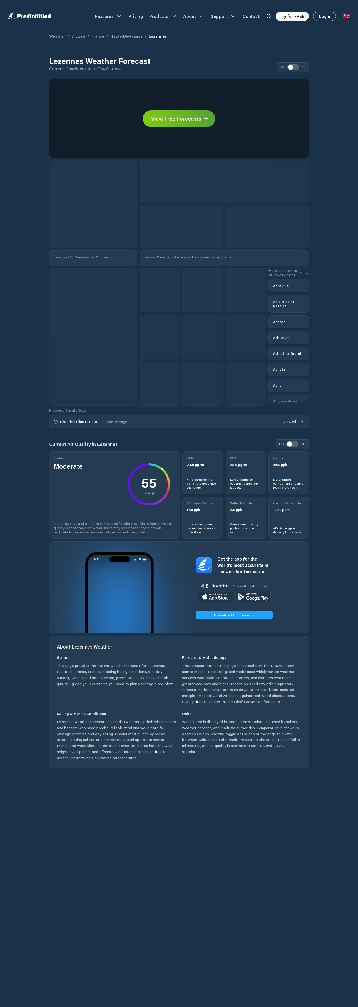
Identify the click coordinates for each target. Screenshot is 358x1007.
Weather (57, 36)
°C (283, 67)
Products (163, 16)
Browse (78, 36)
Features (108, 16)
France (97, 36)
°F (303, 67)
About (194, 16)
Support (223, 16)
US (281, 443)
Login (324, 16)
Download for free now (234, 614)
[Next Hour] (306, 273)
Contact (251, 16)
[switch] (293, 67)
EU (303, 443)
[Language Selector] (346, 16)
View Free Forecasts (180, 118)
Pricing (135, 16)
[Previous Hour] (301, 273)
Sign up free (192, 701)
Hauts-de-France (126, 36)
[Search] (268, 16)
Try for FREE (292, 16)
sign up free (152, 751)
